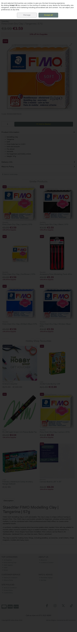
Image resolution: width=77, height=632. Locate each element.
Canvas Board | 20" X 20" (51, 482)
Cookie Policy (7, 593)
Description (9, 500)
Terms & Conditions (9, 588)
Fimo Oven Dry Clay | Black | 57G (54, 224)
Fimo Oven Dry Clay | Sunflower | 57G (18, 274)
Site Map (42, 580)
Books (5, 570)
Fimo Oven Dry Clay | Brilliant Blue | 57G (19, 324)
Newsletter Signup (46, 577)
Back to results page (11, 174)
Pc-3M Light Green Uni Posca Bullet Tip (19, 432)
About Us (43, 560)
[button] (71, 44)
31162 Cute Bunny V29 (50, 384)
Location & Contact (46, 562)
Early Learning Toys (9, 562)
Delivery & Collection (9, 577)
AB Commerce (71, 620)
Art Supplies (7, 560)
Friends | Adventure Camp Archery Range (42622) (17, 483)
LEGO (4, 567)
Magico (53, 620)
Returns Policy (7, 580)
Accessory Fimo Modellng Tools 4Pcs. (56, 274)
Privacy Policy (7, 590)
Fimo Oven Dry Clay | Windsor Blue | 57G (55, 325)
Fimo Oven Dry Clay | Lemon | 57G (17, 224)
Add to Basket (43, 124)
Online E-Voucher (10, 384)
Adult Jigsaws (7, 565)
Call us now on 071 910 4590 (38, 615)
